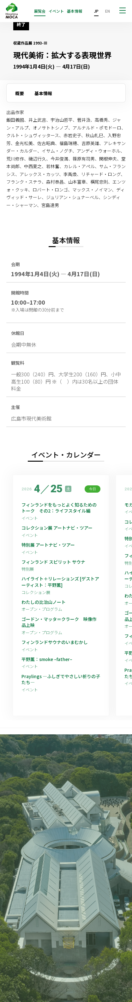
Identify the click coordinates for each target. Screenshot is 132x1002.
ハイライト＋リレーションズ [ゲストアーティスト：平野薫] (60, 582)
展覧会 (39, 11)
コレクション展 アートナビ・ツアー (59, 528)
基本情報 (74, 11)
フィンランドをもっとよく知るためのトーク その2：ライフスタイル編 (59, 508)
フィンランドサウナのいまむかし (54, 642)
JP (96, 11)
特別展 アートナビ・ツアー (50, 545)
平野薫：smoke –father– (46, 659)
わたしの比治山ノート (43, 602)
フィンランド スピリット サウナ (53, 562)
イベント (56, 11)
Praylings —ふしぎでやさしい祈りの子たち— (60, 679)
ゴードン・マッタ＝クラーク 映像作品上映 (59, 622)
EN (107, 11)
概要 (19, 93)
